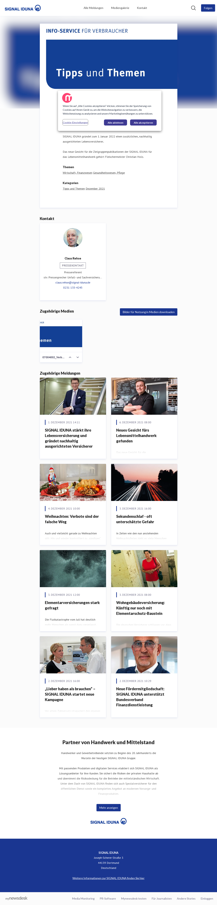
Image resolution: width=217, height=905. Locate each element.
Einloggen (207, 898)
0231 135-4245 (72, 287)
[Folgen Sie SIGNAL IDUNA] (208, 8)
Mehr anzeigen (108, 807)
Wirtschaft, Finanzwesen (77, 173)
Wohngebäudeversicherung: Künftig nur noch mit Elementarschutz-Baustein (140, 607)
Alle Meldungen (93, 8)
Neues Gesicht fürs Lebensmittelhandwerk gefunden (136, 435)
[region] (109, 111)
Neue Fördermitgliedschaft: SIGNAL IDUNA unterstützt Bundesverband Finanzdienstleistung (140, 696)
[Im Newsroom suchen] (193, 7)
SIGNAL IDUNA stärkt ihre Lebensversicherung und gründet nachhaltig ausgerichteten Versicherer (69, 438)
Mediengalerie (120, 8)
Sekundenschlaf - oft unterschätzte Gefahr (135, 519)
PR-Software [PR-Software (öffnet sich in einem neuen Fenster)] (108, 898)
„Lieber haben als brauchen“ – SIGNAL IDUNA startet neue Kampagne (70, 694)
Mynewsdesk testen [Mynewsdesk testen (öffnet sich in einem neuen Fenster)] (133, 898)
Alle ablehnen (115, 122)
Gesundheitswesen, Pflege (109, 173)
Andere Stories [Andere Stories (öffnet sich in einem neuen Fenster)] (186, 898)
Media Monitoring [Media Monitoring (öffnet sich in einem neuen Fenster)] (83, 898)
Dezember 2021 (95, 188)
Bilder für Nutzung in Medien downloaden (149, 312)
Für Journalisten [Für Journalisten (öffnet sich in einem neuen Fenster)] (162, 898)
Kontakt (142, 8)
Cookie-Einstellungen (75, 122)
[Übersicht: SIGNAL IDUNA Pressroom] (23, 8)
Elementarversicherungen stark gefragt (72, 605)
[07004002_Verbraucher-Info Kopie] (61, 335)
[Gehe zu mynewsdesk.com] (16, 898)
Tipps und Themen (74, 188)
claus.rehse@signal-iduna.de (72, 282)
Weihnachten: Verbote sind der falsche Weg (72, 519)
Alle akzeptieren (143, 122)
